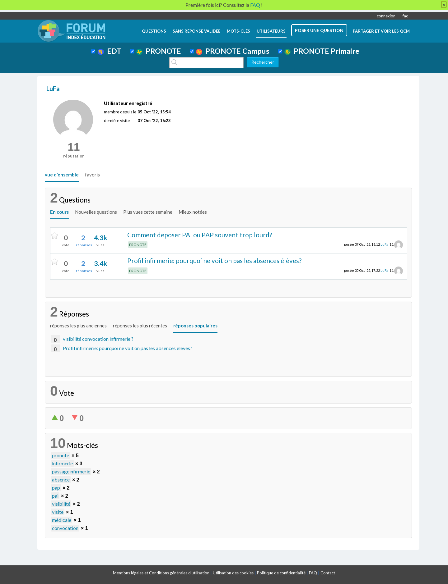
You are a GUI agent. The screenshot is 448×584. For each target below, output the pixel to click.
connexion (386, 15)
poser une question (319, 30)
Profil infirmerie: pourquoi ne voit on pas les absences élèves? (214, 260)
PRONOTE (158, 51)
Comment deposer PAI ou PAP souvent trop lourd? (199, 235)
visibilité (61, 504)
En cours (59, 212)
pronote (60, 455)
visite (57, 512)
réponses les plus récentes (140, 325)
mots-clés (238, 31)
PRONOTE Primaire (321, 51)
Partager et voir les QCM (381, 31)
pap (56, 487)
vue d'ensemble (62, 174)
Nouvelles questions (96, 212)
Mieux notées (193, 212)
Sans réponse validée (196, 31)
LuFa (384, 244)
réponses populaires (195, 325)
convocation (65, 528)
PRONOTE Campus (232, 51)
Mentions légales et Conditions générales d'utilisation (161, 572)
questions (154, 31)
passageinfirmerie (71, 471)
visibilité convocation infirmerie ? (98, 339)
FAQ (313, 572)
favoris (92, 174)
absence (61, 479)
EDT (109, 51)
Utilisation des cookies (233, 572)
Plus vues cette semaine (147, 212)
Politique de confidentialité (281, 572)
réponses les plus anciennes (78, 325)
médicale (61, 520)
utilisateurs (271, 31)
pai (55, 496)
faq (405, 15)
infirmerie (62, 463)
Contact (327, 572)
